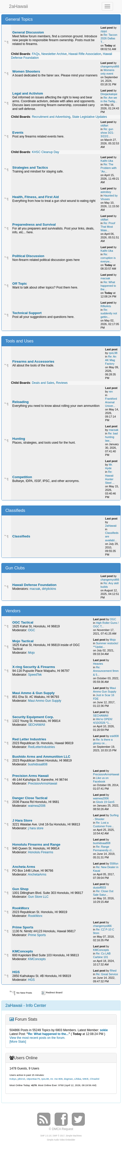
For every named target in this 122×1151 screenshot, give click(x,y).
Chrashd (94, 1078)
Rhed (113, 970)
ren (111, 391)
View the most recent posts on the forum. (37, 1038)
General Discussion (28, 32)
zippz (103, 31)
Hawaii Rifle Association (84, 54)
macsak (105, 278)
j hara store (35, 828)
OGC (31, 630)
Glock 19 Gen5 (105, 801)
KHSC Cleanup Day (45, 152)
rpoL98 (113, 352)
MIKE (85, 1078)
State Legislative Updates (89, 117)
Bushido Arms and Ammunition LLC (41, 756)
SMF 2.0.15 (45, 1136)
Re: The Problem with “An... (108, 168)
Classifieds (21, 536)
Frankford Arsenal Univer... (111, 402)
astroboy (105, 191)
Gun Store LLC (38, 897)
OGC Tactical (22, 622)
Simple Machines (74, 1136)
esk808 (114, 736)
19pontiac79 (33, 1078)
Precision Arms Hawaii (30, 776)
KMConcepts (22, 951)
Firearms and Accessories (33, 361)
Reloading (20, 402)
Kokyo (12, 1078)
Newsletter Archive (54, 54)
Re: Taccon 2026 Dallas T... (108, 38)
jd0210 (21, 1078)
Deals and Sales (43, 383)
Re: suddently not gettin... (108, 313)
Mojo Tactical (23, 641)
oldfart (104, 125)
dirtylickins (49, 589)
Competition (22, 477)
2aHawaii (18, 6)
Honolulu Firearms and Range (36, 844)
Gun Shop (20, 889)
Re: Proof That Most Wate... (107, 227)
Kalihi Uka (106, 160)
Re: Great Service (107, 974)
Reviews (62, 383)
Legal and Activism (27, 93)
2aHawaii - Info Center (25, 1005)
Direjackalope (108, 94)
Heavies (98, 663)
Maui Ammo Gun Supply (44, 701)
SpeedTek (35, 674)
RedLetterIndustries (41, 747)
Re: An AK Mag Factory (110, 360)
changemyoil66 (109, 66)
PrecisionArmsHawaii (42, 783)
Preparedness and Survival (34, 224)
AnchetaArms (37, 874)
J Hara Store (22, 820)
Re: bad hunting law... (111, 437)
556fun (114, 863)
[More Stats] (17, 1041)
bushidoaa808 (37, 764)
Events (17, 132)
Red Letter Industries (29, 739)
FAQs (35, 54)
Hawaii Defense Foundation (34, 585)
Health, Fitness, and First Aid (35, 197)
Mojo (31, 652)
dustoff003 (99, 887)
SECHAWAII (36, 725)
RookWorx (20, 908)
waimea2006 (36, 806)
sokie (104, 1030)
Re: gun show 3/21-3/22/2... (107, 133)
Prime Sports (22, 927)
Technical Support (27, 313)
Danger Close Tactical (29, 798)
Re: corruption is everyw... (108, 258)
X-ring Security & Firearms (33, 667)
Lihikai (77, 1078)
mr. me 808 (56, 1078)
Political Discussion (28, 256)
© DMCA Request (61, 1129)
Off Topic (19, 283)
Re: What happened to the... (108, 286)
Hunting (18, 439)
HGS (16, 972)
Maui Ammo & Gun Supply (33, 693)
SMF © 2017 (59, 1136)
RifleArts (105, 306)
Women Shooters (26, 71)
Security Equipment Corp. (33, 717)
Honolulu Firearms (40, 852)
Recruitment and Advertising (51, 117)
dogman (68, 1078)
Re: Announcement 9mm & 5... (106, 671)
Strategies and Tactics (30, 167)
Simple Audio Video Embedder (61, 1140)
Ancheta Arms (23, 867)
